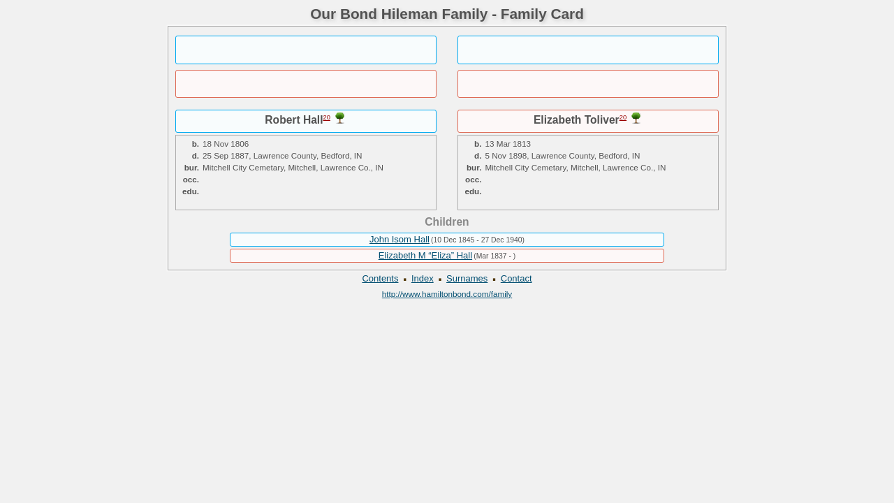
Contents (380, 278)
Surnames (467, 278)
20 (326, 117)
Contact (516, 278)
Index (422, 278)
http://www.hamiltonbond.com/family (447, 293)
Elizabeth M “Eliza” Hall (425, 255)
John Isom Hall (399, 239)
